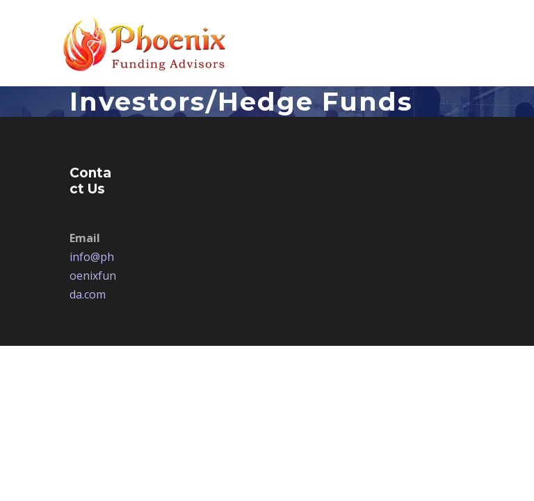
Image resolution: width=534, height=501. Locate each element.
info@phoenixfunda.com (93, 275)
